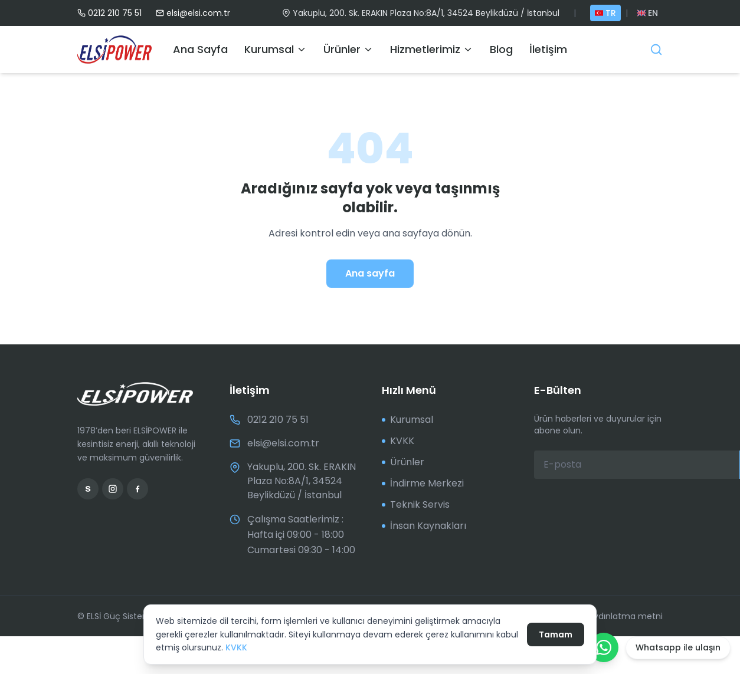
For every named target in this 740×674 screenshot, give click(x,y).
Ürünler (348, 49)
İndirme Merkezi (423, 483)
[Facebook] (137, 488)
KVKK (236, 647)
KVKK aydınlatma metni (610, 616)
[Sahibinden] (88, 488)
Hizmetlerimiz (431, 49)
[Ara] (656, 49)
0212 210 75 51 (109, 13)
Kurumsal (275, 49)
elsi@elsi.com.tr (193, 13)
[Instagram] (112, 488)
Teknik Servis (416, 504)
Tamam (555, 634)
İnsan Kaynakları (424, 525)
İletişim (548, 49)
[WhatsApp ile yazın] (603, 647)
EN (647, 13)
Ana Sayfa (200, 49)
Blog (501, 49)
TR (605, 13)
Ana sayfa (370, 273)
